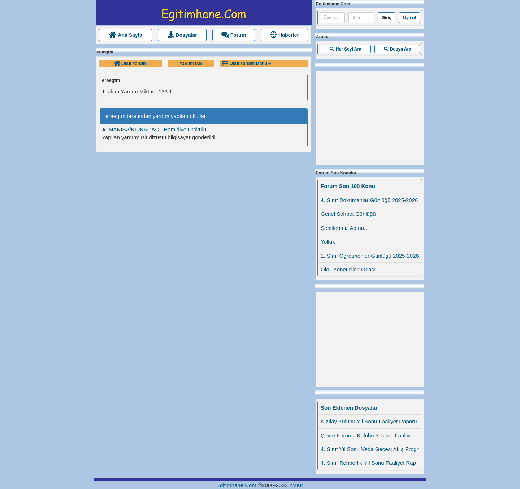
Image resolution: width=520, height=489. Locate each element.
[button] (130, 63)
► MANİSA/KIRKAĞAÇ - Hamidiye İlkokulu (154, 129)
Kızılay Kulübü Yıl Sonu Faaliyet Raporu (369, 421)
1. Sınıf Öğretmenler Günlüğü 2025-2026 (370, 256)
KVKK (296, 485)
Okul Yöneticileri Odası (348, 269)
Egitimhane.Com (236, 485)
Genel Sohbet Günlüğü (348, 214)
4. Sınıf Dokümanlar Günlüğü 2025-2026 (369, 200)
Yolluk (328, 242)
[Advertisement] (370, 116)
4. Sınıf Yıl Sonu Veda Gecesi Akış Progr (370, 449)
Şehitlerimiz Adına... (345, 228)
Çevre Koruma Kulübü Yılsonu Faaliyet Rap (373, 435)
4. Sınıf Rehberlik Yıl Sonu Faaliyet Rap (368, 463)
